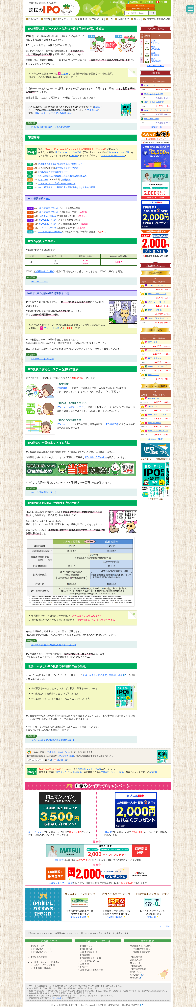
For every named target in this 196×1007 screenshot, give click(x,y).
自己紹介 (98, 107)
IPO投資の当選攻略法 (96, 457)
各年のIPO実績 (155, 439)
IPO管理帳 (140, 6)
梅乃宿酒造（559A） (49, 208)
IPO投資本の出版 (138, 969)
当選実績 (134, 2)
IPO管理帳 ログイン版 (140, 9)
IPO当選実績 (92, 110)
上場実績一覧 (155, 127)
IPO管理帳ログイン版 (90, 958)
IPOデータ (85, 967)
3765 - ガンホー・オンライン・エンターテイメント (169, 431)
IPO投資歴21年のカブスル (58, 752)
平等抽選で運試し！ (142, 949)
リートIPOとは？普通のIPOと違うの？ (56, 183)
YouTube (163, 2)
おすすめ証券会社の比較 (157, 19)
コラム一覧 (135, 963)
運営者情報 (113, 1005)
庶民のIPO (100, 1005)
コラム (137, 19)
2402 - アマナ (153, 406)
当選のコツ (123, 19)
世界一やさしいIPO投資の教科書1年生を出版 (53, 740)
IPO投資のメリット (42, 949)
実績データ (97, 19)
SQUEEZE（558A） (48, 220)
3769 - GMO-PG (154, 423)
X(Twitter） (135, 975)
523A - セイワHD (151, 119)
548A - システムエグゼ (154, 102)
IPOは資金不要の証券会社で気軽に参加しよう (60, 164)
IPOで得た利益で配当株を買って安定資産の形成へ (62, 176)
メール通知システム (89, 961)
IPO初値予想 (112, 424)
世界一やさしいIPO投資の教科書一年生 (102, 675)
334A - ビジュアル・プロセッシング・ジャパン (167, 366)
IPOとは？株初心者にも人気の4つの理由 (50, 127)
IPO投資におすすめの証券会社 (52, 172)
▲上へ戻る (165, 926)
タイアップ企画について (113, 155)
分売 (110, 19)
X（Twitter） (148, 2)
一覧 (48, 198)
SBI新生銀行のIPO (44, 271)
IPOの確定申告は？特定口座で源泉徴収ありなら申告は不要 (66, 187)
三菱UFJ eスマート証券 (118, 152)
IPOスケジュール (64, 19)
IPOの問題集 (136, 966)
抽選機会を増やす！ (142, 952)
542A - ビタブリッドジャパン (157, 110)
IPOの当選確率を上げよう (43, 492)
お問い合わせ (136, 972)
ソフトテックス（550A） (50, 231)
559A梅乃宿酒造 (156, 60)
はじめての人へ (119, 2)
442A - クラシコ (154, 358)
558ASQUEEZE (155, 48)
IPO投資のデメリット (43, 952)
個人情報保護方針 (131, 1005)
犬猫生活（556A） (48, 216)
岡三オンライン (62, 152)
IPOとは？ (33, 19)
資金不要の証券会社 (43, 968)
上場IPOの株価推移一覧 (91, 970)
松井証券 (76, 152)
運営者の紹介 (136, 960)
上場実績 (155, 73)
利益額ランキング (155, 265)
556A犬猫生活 (155, 54)
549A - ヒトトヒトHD (153, 94)
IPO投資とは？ (38, 946)
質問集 (47, 19)
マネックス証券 (78, 917)
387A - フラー (153, 342)
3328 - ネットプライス (157, 415)
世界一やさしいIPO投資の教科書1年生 (53, 113)
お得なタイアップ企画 (44, 965)
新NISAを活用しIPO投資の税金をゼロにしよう (53, 644)
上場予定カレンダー (89, 952)
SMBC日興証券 (115, 917)
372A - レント (153, 375)
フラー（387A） (52, 328)
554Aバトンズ (155, 41)
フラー (64, 73)
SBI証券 (74, 155)
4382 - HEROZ (154, 398)
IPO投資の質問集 (39, 957)
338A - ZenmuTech (155, 350)
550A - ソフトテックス (154, 85)
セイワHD (43, 180)
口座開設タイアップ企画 (66, 168)
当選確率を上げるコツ (140, 946)
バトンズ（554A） (48, 228)
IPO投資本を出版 (66, 756)
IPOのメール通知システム (70, 407)
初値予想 (82, 19)
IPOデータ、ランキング (42, 358)
